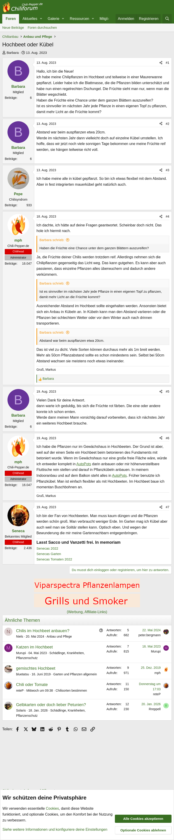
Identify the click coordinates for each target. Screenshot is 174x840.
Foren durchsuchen (42, 27)
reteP (20, 690)
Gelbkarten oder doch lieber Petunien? (51, 704)
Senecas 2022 (47, 548)
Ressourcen (79, 19)
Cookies (52, 809)
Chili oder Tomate (32, 684)
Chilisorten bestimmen (71, 690)
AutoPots (83, 464)
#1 (167, 62)
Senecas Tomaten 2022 (54, 559)
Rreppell (155, 709)
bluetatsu (22, 674)
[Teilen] (161, 62)
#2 (167, 124)
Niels (19, 636)
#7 (167, 507)
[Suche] (167, 19)
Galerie (53, 19)
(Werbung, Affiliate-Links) (87, 612)
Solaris (21, 710)
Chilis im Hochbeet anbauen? (42, 631)
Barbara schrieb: (51, 240)
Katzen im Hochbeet (34, 647)
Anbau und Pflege (59, 636)
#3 (167, 170)
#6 (167, 438)
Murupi (21, 653)
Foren (11, 19)
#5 (167, 391)
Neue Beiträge (13, 27)
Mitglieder (107, 19)
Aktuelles (29, 19)
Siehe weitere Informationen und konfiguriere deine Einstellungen (54, 829)
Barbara (13, 53)
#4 (167, 216)
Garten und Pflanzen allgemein (75, 674)
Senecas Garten (48, 554)
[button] (41, 19)
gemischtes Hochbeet (35, 668)
